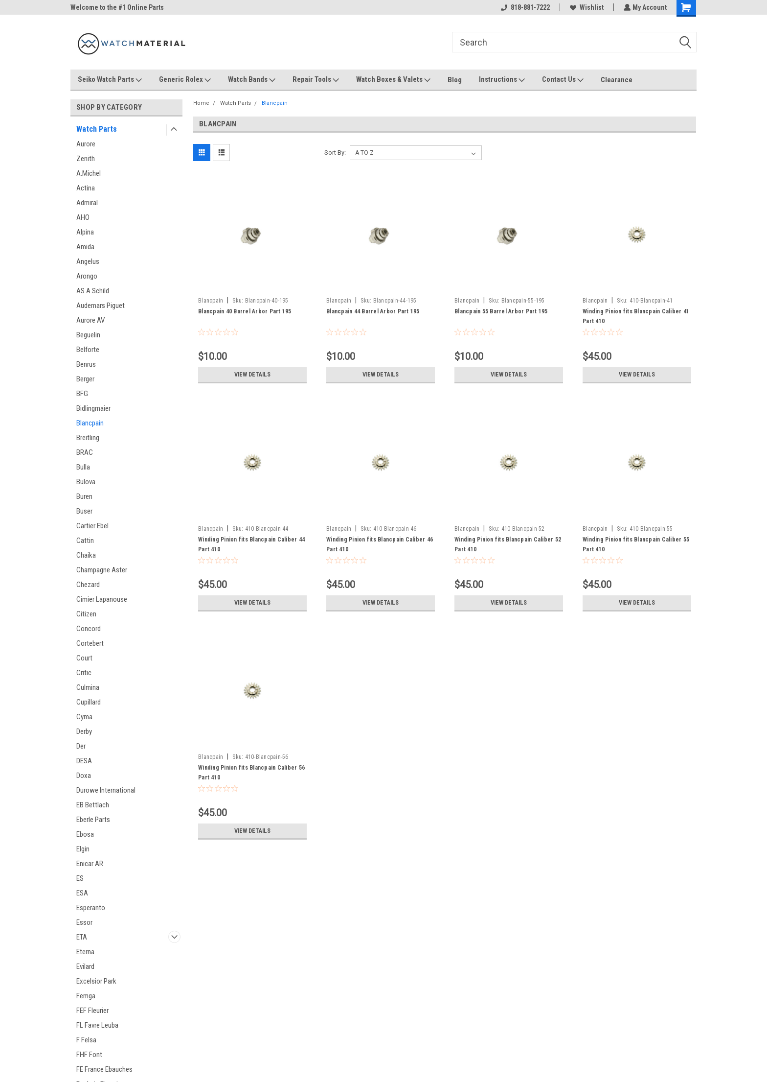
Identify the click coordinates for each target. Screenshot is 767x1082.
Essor (84, 922)
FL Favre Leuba (97, 1025)
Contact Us (563, 80)
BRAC (84, 452)
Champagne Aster (101, 569)
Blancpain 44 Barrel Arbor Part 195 (373, 311)
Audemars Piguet (100, 305)
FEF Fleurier (92, 1010)
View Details (252, 374)
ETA (81, 937)
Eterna (85, 951)
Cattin (85, 540)
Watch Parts (96, 129)
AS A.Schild (92, 290)
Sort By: (335, 152)
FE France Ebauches (104, 1069)
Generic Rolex (185, 80)
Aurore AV (90, 320)
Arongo (86, 276)
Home (201, 103)
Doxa (83, 775)
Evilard (85, 966)
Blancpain (90, 423)
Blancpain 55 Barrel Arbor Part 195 (501, 311)
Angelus (87, 261)
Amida (85, 246)
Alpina (85, 232)
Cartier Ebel (92, 525)
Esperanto (90, 907)
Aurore (85, 144)
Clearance (616, 79)
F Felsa (86, 1039)
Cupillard (88, 702)
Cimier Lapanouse (101, 599)
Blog (455, 79)
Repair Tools (316, 80)
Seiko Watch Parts (110, 80)
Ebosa (85, 834)
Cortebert (90, 643)
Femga (85, 995)
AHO (83, 217)
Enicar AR (89, 863)
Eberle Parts (93, 819)
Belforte (87, 349)
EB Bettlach (92, 804)
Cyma (84, 716)
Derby (84, 731)
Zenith (85, 158)
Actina (85, 188)
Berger (85, 379)
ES (80, 878)
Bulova (85, 481)
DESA (84, 760)
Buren (84, 496)
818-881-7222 (524, 7)
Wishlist (586, 7)
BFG (82, 393)
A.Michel (88, 173)
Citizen (86, 614)
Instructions (502, 80)
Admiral (87, 202)
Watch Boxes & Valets (393, 80)
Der (81, 746)
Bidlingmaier (93, 408)
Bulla (83, 467)
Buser (84, 511)
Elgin (83, 849)
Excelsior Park (96, 981)
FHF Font (89, 1054)
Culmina (87, 687)
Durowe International (105, 790)
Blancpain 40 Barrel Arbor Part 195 (245, 311)
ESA (82, 893)
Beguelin (88, 334)
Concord (88, 628)
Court (84, 658)
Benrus (86, 364)
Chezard (88, 584)
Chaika (86, 555)
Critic (83, 672)
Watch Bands (251, 80)
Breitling (87, 437)
